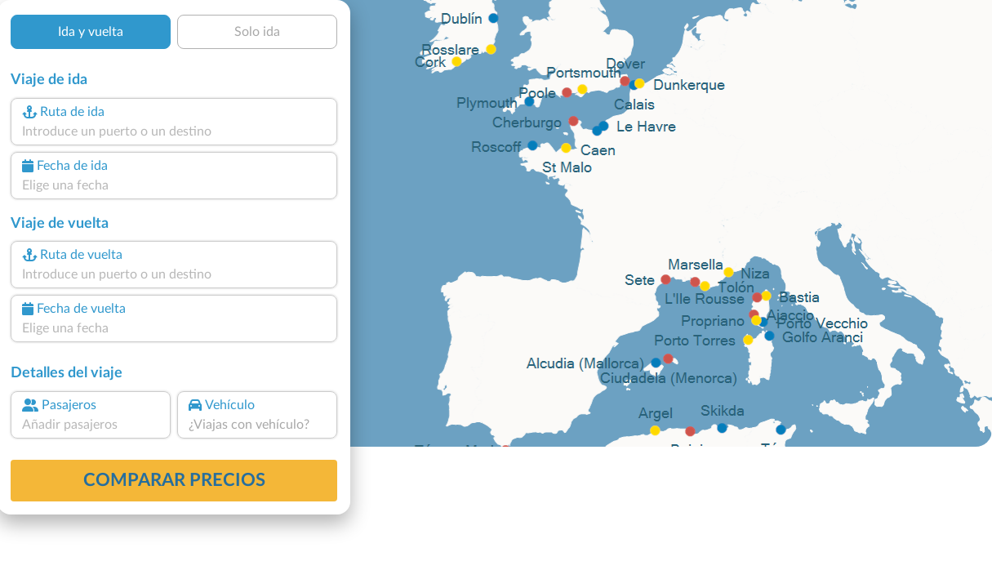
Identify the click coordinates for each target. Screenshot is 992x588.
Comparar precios (174, 480)
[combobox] (174, 131)
